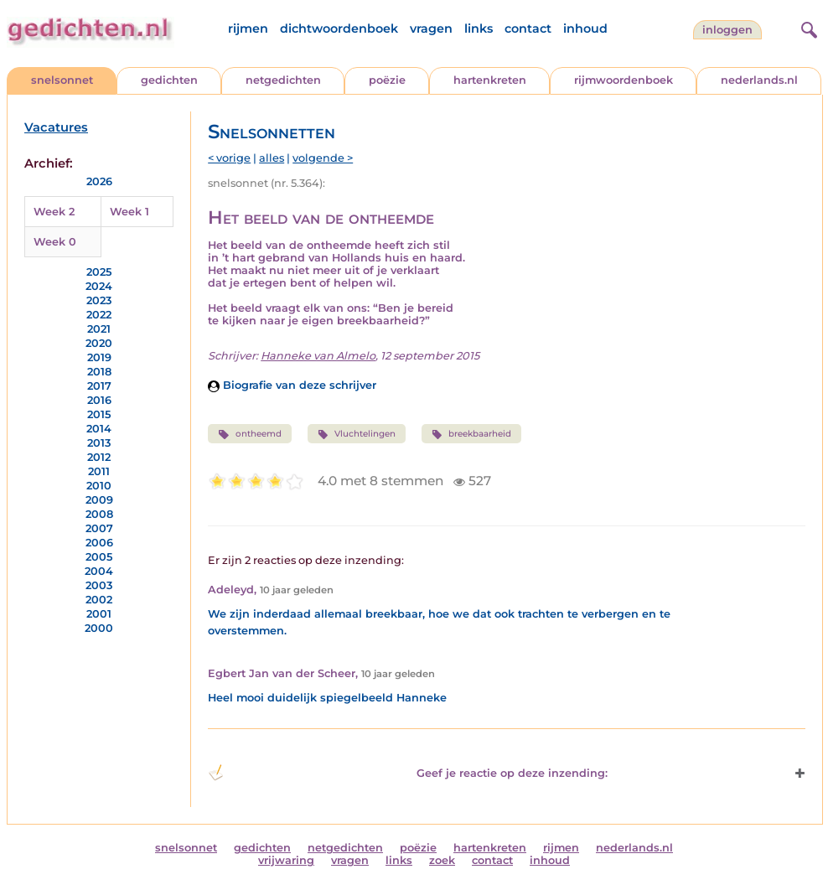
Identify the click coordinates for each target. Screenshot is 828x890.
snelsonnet (62, 80)
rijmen (248, 28)
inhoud (585, 28)
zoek (442, 860)
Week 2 (54, 211)
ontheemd (249, 434)
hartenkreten (489, 80)
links (478, 28)
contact (528, 28)
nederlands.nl (759, 80)
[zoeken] (807, 27)
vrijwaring (286, 860)
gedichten (169, 80)
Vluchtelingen (357, 434)
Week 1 (129, 211)
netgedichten (283, 80)
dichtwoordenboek (339, 28)
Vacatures (56, 127)
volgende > (322, 158)
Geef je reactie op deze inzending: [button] (407, 772)
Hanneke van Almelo (318, 355)
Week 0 (55, 241)
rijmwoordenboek (623, 80)
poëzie (387, 80)
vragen (431, 28)
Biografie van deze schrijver (292, 385)
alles (271, 158)
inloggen (727, 29)
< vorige (229, 158)
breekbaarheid (471, 434)
